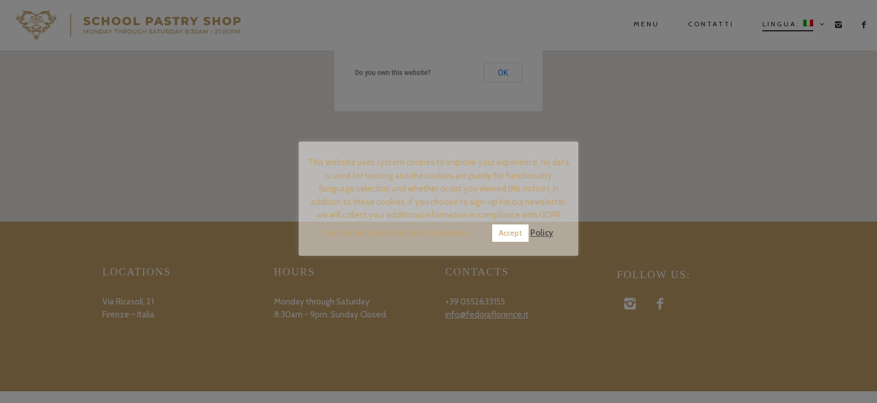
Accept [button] (510, 232)
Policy (541, 233)
